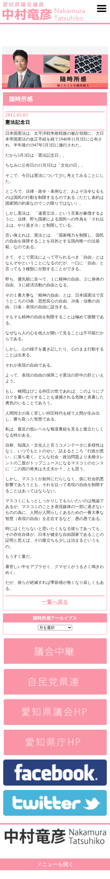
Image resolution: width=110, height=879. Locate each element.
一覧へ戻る (55, 602)
